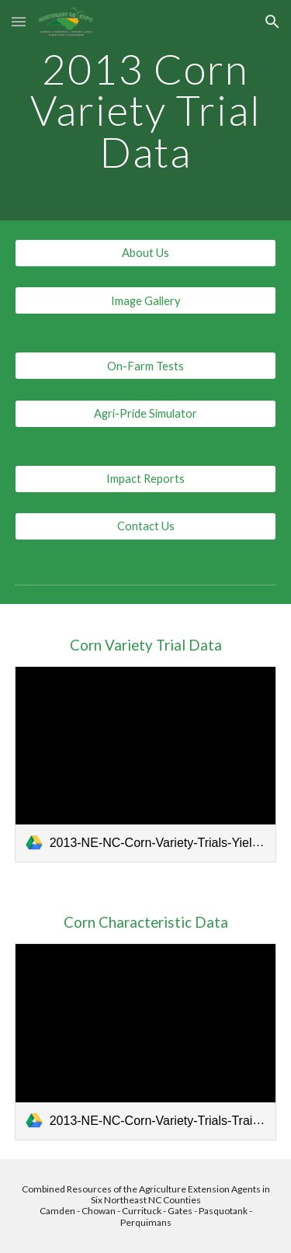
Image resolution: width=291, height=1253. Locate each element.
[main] (146, 110)
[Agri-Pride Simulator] (146, 413)
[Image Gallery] (146, 300)
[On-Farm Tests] (146, 366)
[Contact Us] (146, 526)
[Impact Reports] (146, 478)
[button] (18, 21)
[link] (146, 764)
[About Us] (146, 253)
